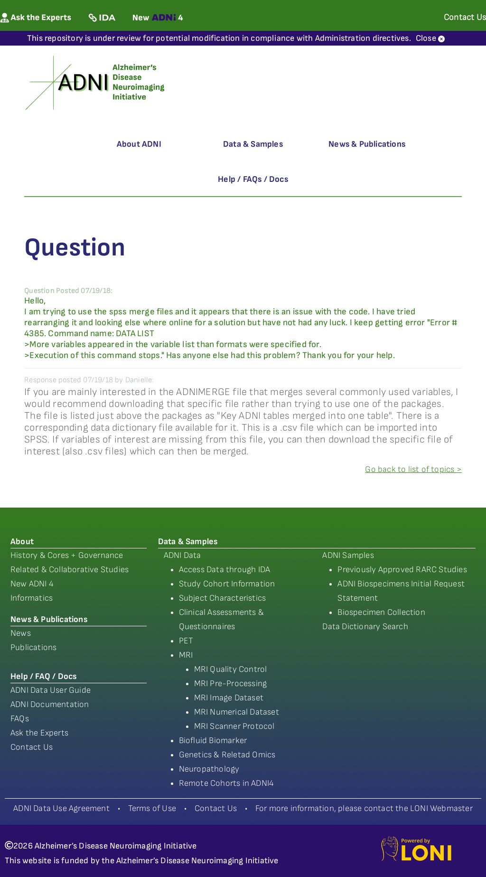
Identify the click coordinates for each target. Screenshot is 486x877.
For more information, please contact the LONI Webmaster (364, 808)
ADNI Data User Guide (50, 690)
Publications (33, 647)
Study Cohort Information (227, 584)
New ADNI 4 (32, 584)
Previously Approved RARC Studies (402, 570)
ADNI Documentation (49, 704)
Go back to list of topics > (413, 469)
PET (186, 641)
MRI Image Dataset (228, 698)
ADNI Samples (348, 555)
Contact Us (31, 747)
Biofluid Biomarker (213, 740)
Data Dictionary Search (365, 627)
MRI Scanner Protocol (234, 726)
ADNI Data (182, 555)
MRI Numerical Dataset (236, 712)
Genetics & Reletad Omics (227, 755)
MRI (186, 655)
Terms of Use (152, 808)
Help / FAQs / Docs (253, 179)
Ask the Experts (39, 733)
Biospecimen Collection (381, 612)
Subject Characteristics (222, 598)
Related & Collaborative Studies (69, 570)
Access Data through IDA (225, 570)
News (20, 633)
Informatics (31, 598)
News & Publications (366, 144)
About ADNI (139, 144)
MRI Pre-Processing (230, 683)
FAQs (19, 719)
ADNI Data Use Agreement (61, 808)
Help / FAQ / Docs (43, 676)
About (22, 542)
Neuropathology (209, 769)
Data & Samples (253, 144)
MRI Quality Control (230, 669)
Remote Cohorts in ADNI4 (226, 783)
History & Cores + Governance (66, 555)
